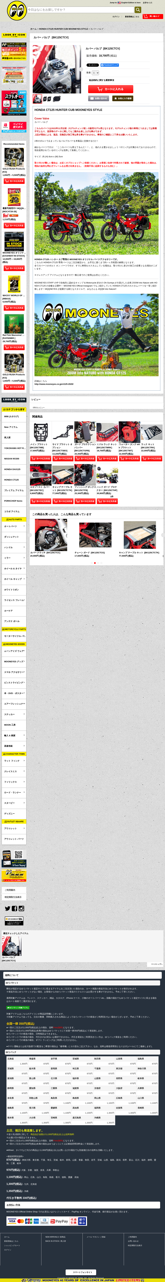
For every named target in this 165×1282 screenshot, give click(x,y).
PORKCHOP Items (13, 501)
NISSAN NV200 (11, 458)
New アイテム (10, 427)
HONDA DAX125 (12, 469)
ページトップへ (156, 964)
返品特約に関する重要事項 (101, 80)
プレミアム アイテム (14, 490)
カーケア (8, 611)
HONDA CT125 (11, 480)
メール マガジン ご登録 (96, 1237)
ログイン (116, 17)
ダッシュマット (11, 537)
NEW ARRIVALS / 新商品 (55, 1237)
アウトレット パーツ (14, 839)
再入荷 (7, 437)
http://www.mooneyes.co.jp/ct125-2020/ (53, 383)
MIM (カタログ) (11, 416)
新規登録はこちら (132, 17)
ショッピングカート (12, 1245)
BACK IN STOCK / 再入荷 (55, 1241)
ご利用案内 (10, 890)
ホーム (7, 1237)
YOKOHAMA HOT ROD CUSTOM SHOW (15, 448)
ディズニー (9, 813)
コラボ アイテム (11, 511)
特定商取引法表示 (13, 897)
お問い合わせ (133, 1241)
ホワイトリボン (11, 589)
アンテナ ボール (11, 621)
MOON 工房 (9, 725)
